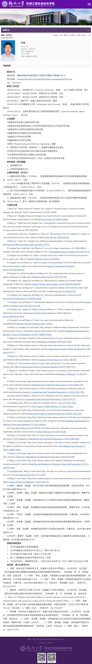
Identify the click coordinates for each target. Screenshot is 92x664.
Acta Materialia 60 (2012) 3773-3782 (30, 475)
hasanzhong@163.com (63, 79)
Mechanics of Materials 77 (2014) (70, 374)
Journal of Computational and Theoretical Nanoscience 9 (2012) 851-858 (45, 457)
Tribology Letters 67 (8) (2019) (47, 259)
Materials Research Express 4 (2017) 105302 (34, 324)
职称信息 (73, 35)
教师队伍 (66, 35)
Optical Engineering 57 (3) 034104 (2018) (24, 298)
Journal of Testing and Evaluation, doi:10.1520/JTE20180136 (55, 284)
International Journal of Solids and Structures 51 (41, 367)
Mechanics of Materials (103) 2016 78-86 (54, 342)
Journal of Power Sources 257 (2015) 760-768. (58, 360)
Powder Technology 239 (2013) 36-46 (50, 432)
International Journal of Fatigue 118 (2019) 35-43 (70, 252)
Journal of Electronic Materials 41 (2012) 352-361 (29, 482)
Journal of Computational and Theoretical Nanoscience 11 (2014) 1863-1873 (52, 385)
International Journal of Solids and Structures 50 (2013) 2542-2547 (55, 414)
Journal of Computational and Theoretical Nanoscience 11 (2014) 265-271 (46, 399)
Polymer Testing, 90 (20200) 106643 (53, 219)
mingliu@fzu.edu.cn (25, 79)
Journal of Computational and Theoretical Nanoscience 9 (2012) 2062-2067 (49, 439)
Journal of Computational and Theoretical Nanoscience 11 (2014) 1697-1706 (53, 392)
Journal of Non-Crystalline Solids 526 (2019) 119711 (28, 244)
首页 (60, 35)
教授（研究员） (82, 35)
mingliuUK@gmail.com (43, 79)
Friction (49, 277)
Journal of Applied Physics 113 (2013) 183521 (55, 406)
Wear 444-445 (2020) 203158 (57, 237)
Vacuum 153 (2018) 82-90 (65, 291)
